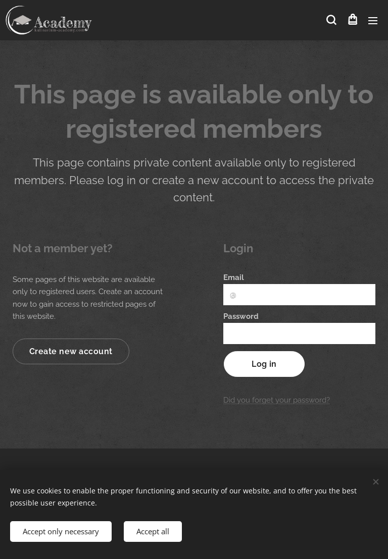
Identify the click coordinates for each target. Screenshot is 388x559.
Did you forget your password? (276, 400)
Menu (372, 20)
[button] (331, 20)
